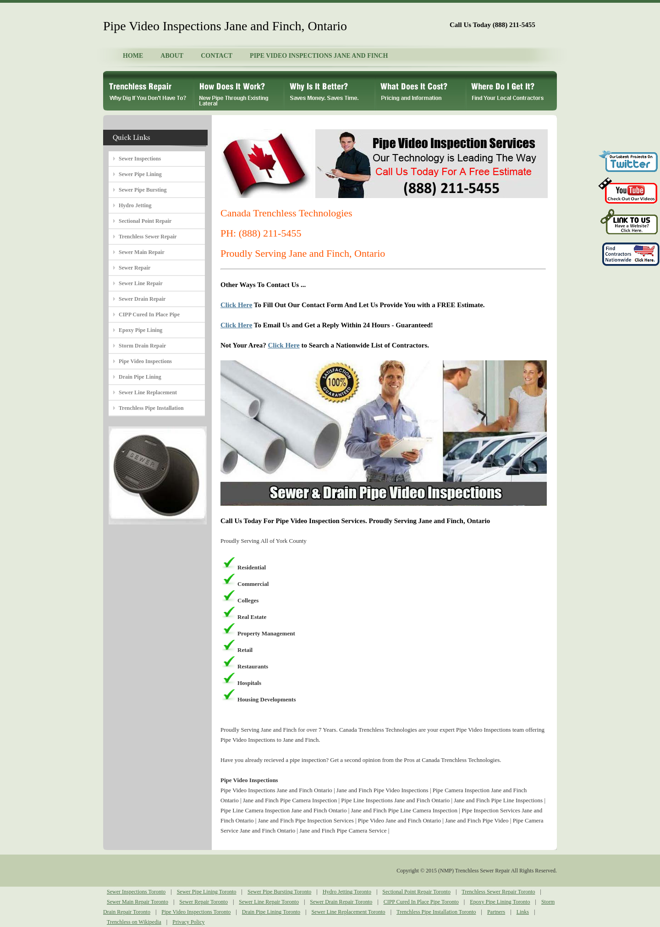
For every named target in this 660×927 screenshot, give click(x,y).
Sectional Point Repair (145, 221)
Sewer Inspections (140, 158)
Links (523, 912)
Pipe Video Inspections (145, 361)
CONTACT (216, 55)
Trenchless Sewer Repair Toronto (498, 891)
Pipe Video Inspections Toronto (196, 912)
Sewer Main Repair (142, 252)
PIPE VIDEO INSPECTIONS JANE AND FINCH (319, 55)
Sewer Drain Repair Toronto (341, 902)
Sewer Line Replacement (148, 392)
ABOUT (171, 55)
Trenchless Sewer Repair (148, 236)
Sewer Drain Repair (142, 299)
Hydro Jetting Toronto (347, 891)
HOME (133, 55)
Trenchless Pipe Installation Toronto (436, 912)
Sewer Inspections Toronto (136, 891)
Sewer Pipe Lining (140, 174)
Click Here (236, 305)
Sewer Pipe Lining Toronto (206, 891)
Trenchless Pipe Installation (151, 408)
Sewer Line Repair (141, 283)
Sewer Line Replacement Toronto (348, 912)
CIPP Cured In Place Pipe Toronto (421, 902)
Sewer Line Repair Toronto (269, 902)
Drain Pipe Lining (140, 377)
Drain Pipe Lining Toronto (271, 912)
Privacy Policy (188, 922)
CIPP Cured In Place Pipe (149, 314)
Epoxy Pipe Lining (140, 330)
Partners (496, 912)
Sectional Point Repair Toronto (416, 891)
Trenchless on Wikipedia (134, 922)
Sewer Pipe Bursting (142, 190)
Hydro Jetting (135, 205)
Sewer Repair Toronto (203, 902)
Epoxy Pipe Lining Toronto (500, 902)
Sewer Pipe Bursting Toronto (279, 891)
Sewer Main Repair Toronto (137, 902)
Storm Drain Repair (142, 345)
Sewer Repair (134, 268)
